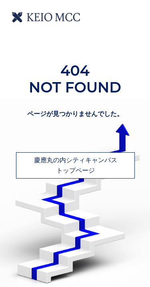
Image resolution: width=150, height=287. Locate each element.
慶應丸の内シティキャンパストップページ (75, 165)
